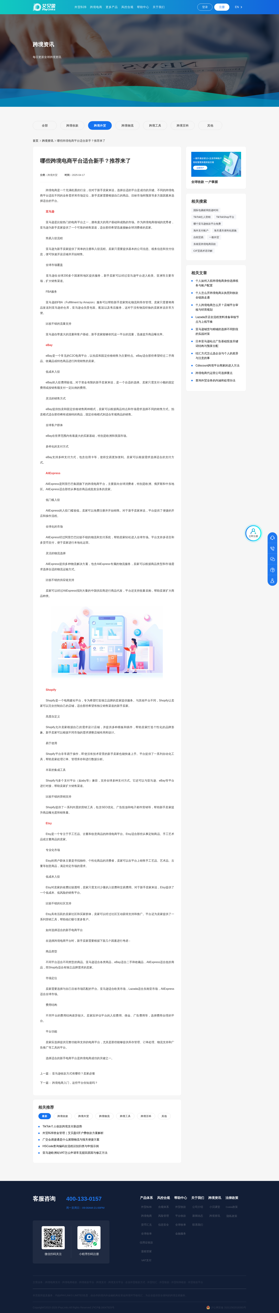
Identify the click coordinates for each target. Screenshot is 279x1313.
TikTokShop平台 (225, 217)
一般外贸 (214, 237)
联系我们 (197, 1224)
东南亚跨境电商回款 (204, 244)
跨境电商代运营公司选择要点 (214, 372)
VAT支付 (146, 1260)
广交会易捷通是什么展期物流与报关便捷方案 (71, 1139)
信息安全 (163, 1224)
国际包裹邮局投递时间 (205, 210)
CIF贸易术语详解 (202, 250)
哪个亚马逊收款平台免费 (207, 223)
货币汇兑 (146, 1224)
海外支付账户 (200, 230)
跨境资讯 (47, 140)
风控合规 (127, 7)
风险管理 (163, 1215)
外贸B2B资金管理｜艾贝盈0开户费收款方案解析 (73, 1132)
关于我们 (159, 7)
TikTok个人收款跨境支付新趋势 (62, 1126)
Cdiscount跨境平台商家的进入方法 (217, 365)
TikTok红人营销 (201, 217)
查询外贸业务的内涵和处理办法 (215, 380)
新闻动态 (197, 1215)
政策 (232, 1206)
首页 (35, 140)
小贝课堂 (214, 1206)
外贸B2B (80, 7)
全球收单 (146, 1233)
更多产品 (112, 7)
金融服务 (180, 1233)
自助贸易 (198, 237)
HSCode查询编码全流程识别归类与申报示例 (71, 1146)
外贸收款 (180, 1206)
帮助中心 (143, 7)
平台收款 (180, 1215)
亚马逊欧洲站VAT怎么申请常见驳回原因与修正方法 (75, 1152)
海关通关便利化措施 (225, 230)
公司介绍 (197, 1206)
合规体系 (163, 1206)
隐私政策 (232, 1215)
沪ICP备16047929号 (103, 1307)
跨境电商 (96, 7)
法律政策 (231, 1198)
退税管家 (146, 1251)
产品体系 (146, 1198)
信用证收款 (146, 1242)
